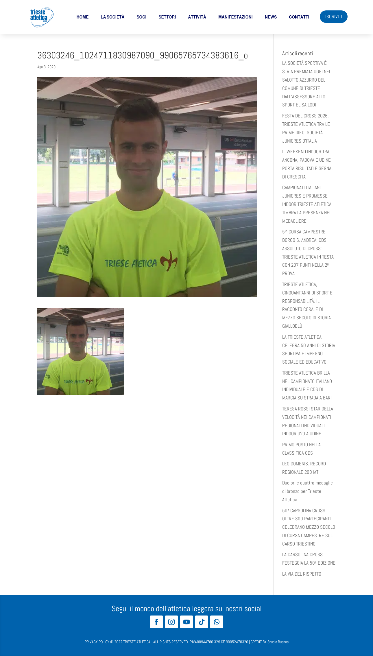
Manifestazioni (235, 17)
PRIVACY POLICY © (99, 641)
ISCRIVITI (333, 16)
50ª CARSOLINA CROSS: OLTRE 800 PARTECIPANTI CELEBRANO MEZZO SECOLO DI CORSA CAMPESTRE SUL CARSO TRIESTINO (308, 527)
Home (82, 17)
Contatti (299, 17)
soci (141, 17)
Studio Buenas (278, 641)
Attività (197, 17)
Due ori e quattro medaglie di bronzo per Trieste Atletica (307, 491)
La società (112, 17)
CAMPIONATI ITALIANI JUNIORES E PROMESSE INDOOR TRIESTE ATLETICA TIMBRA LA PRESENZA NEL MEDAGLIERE (306, 204)
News (271, 17)
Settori (167, 17)
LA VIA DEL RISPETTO (301, 574)
